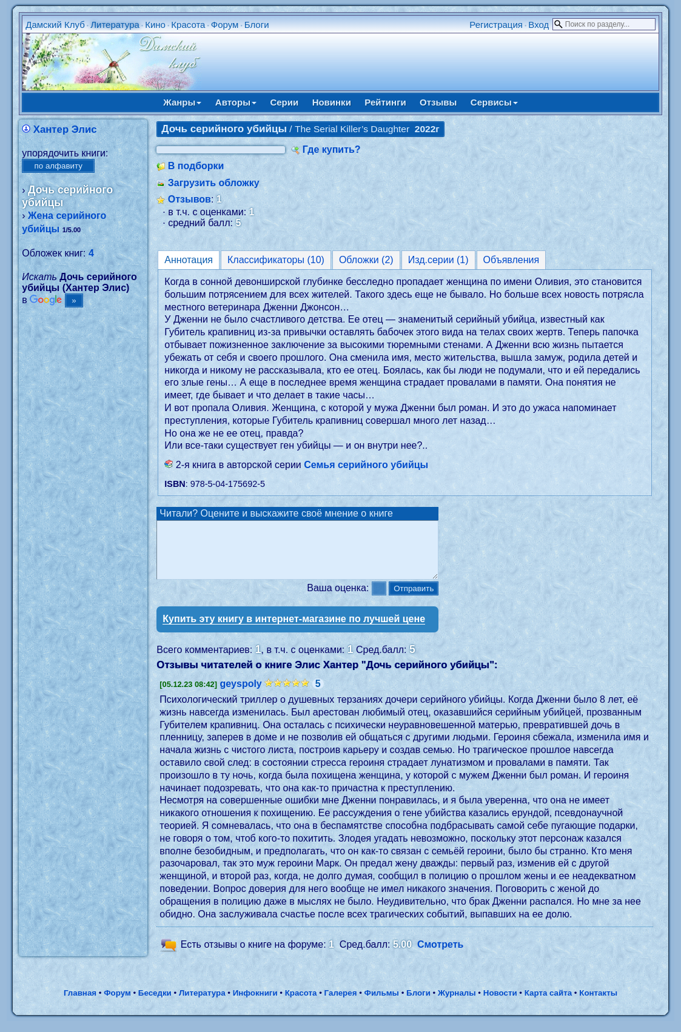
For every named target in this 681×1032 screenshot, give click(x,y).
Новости (500, 1003)
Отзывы (438, 102)
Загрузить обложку (214, 183)
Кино (155, 24)
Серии (284, 102)
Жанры (182, 102)
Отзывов (189, 199)
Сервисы (494, 102)
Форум (225, 24)
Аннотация (188, 260)
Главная (80, 1003)
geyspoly (240, 694)
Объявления (511, 260)
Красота (188, 24)
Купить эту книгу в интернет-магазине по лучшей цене (294, 630)
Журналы (457, 1003)
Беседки (155, 1003)
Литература (114, 24)
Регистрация (496, 24)
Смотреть (440, 956)
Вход (538, 24)
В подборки (196, 166)
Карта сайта (548, 1003)
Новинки (331, 102)
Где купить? (332, 149)
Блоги (256, 24)
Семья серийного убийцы (366, 465)
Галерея (340, 1003)
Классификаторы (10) (275, 260)
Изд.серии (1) (438, 260)
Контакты (598, 1003)
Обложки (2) (366, 260)
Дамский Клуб (55, 24)
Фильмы (381, 1003)
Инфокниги (255, 1003)
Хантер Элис (65, 129)
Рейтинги (385, 102)
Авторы (236, 102)
